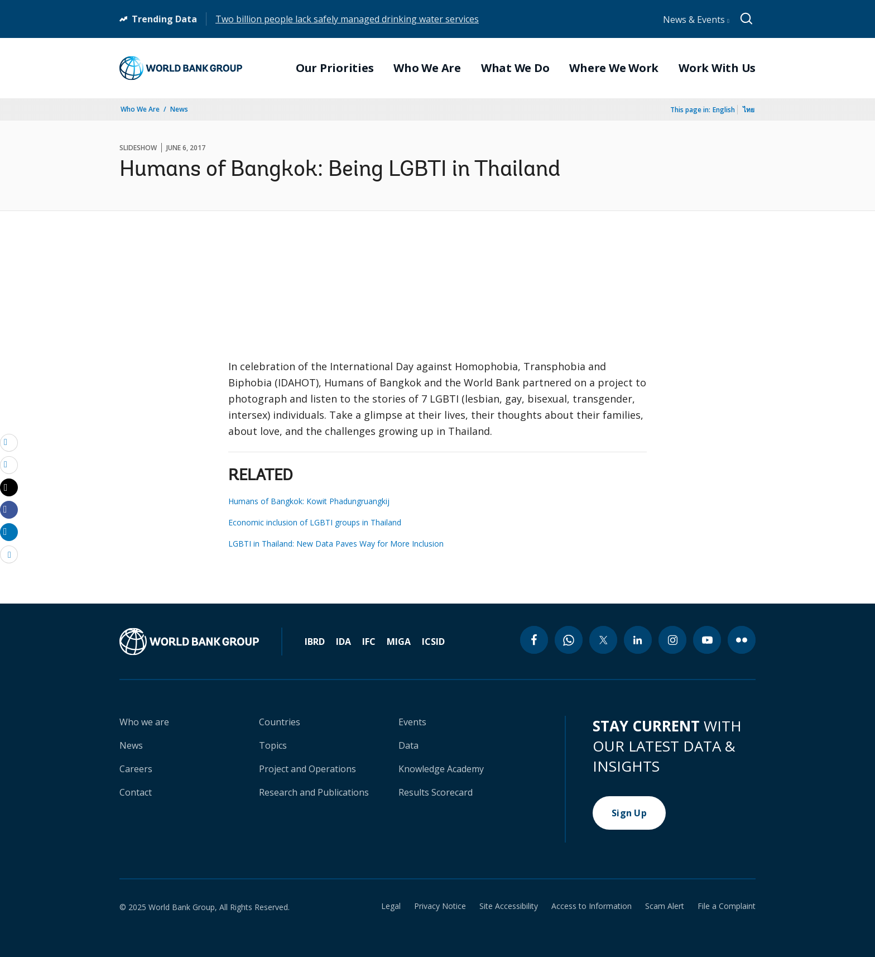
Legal (391, 906)
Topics (273, 745)
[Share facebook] (9, 509)
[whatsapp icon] (569, 640)
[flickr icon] (742, 640)
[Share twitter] (9, 487)
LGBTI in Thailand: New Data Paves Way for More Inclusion (336, 543)
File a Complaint (727, 906)
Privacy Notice (440, 906)
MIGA (399, 642)
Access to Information (591, 906)
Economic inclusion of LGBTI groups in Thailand (314, 522)
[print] (9, 464)
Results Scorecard (435, 792)
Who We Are (140, 109)
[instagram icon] (672, 640)
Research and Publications (314, 792)
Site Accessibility (508, 906)
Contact (135, 792)
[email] (9, 442)
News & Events (696, 19)
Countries (279, 722)
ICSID (433, 642)
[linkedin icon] (638, 640)
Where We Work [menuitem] (613, 68)
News (179, 109)
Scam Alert (664, 906)
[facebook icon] (534, 640)
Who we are (144, 722)
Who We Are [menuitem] (427, 68)
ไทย (748, 109)
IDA (343, 642)
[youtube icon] (707, 640)
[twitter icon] (603, 640)
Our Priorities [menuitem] (335, 68)
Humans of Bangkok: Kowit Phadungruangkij (309, 501)
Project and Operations (307, 769)
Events (412, 722)
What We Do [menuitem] (515, 68)
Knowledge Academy (441, 769)
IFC (369, 642)
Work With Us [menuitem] (717, 68)
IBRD (315, 642)
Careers (135, 769)
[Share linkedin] (9, 531)
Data (408, 745)
